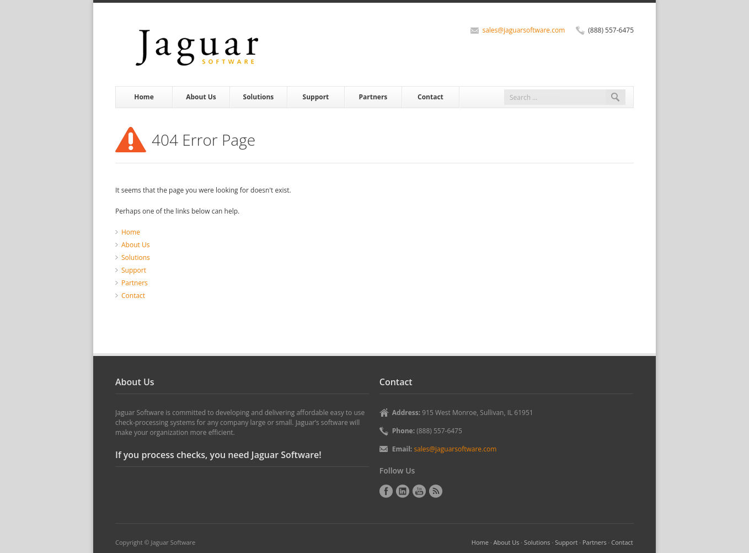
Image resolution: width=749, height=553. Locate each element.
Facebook (386, 491)
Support (316, 97)
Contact (430, 97)
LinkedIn (402, 491)
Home (143, 97)
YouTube (419, 491)
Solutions (258, 97)
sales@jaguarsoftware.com (523, 30)
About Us (201, 97)
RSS (435, 491)
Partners (373, 97)
